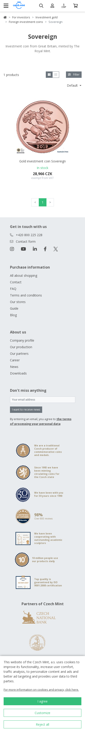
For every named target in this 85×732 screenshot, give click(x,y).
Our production (21, 347)
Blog (13, 315)
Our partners (19, 353)
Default (73, 85)
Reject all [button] (42, 724)
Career (15, 360)
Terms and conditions (26, 295)
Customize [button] (42, 713)
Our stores (18, 302)
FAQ (13, 288)
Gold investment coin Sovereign (42, 161)
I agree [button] (42, 701)
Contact (16, 282)
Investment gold (47, 17)
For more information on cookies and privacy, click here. (41, 690)
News (14, 367)
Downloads (18, 373)
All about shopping (23, 275)
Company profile (22, 340)
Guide (14, 308)
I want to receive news (26, 409)
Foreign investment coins (26, 22)
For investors (21, 17)
